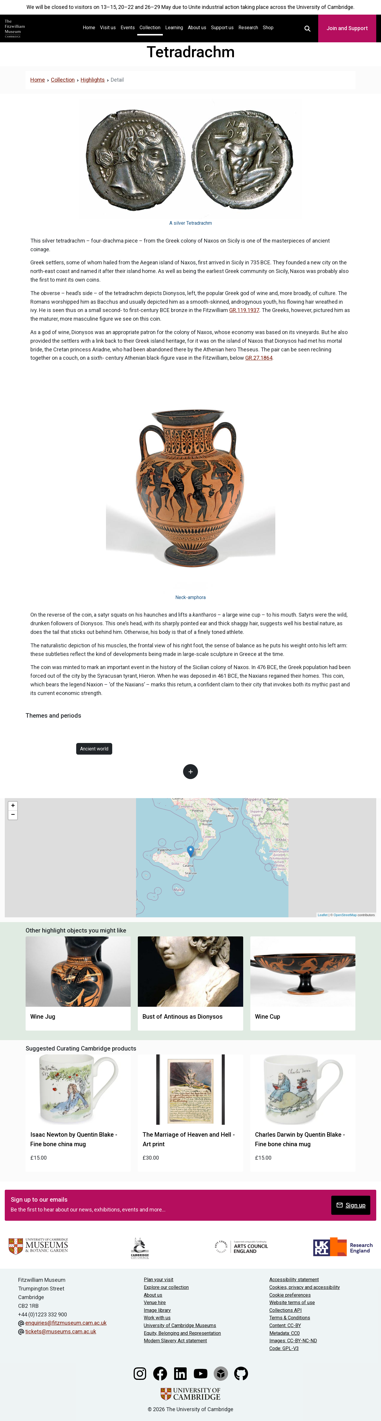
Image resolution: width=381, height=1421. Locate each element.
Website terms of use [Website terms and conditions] (292, 1302)
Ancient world (94, 749)
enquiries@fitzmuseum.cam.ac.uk (66, 1323)
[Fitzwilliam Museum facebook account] (161, 1373)
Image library (157, 1310)
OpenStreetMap (345, 915)
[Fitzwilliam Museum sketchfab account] (221, 1373)
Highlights (93, 80)
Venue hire (155, 1302)
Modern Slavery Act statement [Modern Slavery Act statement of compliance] (175, 1341)
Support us (222, 27)
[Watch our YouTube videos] (201, 1373)
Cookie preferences (290, 1295)
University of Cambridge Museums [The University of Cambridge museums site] (180, 1325)
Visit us (108, 27)
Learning (174, 27)
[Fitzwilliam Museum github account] (241, 1373)
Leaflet (323, 915)
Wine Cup (267, 1016)
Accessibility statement (294, 1279)
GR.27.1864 (258, 358)
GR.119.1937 (244, 310)
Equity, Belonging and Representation (182, 1333)
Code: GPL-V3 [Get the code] (284, 1348)
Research (248, 27)
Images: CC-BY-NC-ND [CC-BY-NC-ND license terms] (293, 1341)
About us (197, 27)
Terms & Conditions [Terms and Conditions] (289, 1318)
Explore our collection (166, 1287)
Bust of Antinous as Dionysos (183, 1016)
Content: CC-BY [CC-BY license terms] (285, 1325)
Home (90, 27)
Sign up (351, 1205)
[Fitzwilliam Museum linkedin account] (181, 1373)
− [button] (13, 815)
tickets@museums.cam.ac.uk (60, 1331)
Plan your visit (158, 1279)
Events (128, 27)
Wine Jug (42, 1016)
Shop (268, 27)
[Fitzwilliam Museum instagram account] (140, 1373)
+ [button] (13, 806)
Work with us (157, 1318)
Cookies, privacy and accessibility (304, 1287)
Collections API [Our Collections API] (285, 1310)
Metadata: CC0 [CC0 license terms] (284, 1333)
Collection (150, 27)
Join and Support (347, 28)
